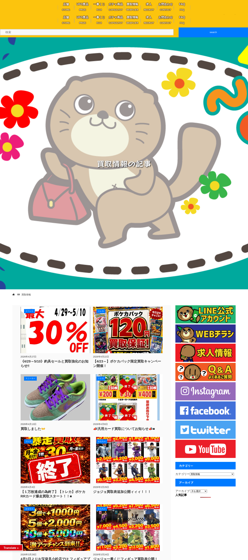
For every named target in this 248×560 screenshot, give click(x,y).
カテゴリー (182, 474)
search (213, 32)
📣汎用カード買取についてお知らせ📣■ (124, 429)
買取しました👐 (33, 429)
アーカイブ (182, 491)
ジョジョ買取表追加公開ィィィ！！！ (122, 492)
